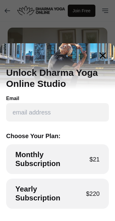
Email (12, 98)
